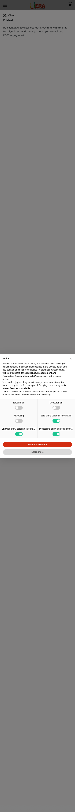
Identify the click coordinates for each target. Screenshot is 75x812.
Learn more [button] (37, 452)
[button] (70, 358)
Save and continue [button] (37, 444)
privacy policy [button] (55, 366)
